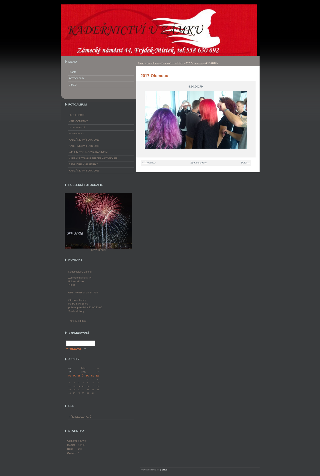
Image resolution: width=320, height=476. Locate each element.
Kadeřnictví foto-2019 (84, 139)
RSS (165, 470)
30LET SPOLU (77, 115)
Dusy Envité (77, 127)
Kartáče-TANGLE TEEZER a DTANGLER (93, 158)
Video (73, 84)
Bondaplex (76, 133)
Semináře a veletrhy (172, 63)
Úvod (141, 63)
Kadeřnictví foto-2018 (84, 146)
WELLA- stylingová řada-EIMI (88, 152)
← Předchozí (149, 162)
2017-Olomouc (194, 63)
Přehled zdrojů (80, 416)
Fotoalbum (153, 63)
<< (69, 368)
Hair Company (78, 121)
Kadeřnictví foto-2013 (84, 170)
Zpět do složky (198, 162)
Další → (245, 162)
